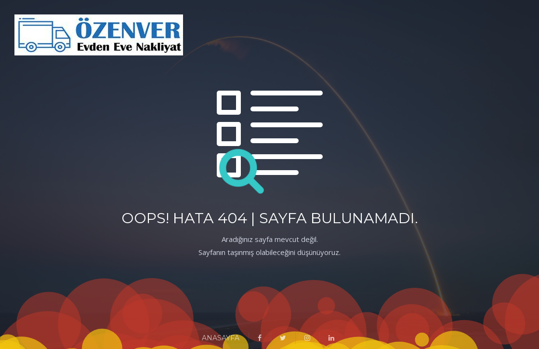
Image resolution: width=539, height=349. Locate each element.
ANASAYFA (220, 338)
